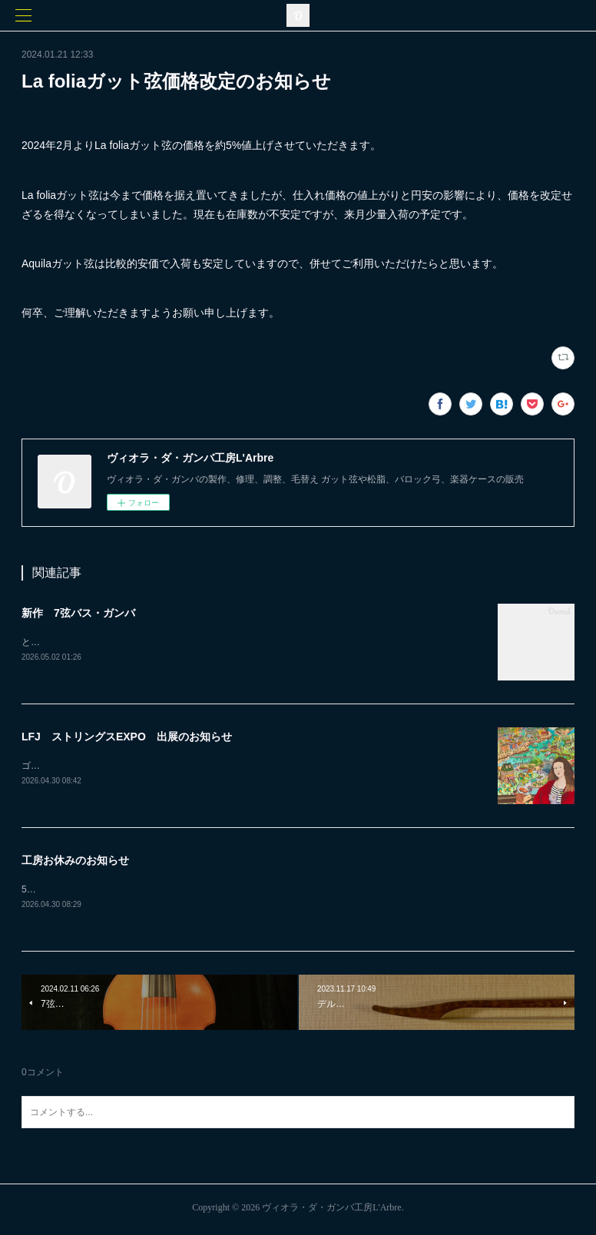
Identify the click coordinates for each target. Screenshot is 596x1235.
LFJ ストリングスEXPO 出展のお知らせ (127, 737)
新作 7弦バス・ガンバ (78, 613)
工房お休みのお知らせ (75, 862)
